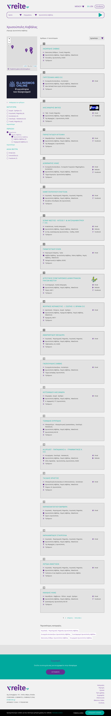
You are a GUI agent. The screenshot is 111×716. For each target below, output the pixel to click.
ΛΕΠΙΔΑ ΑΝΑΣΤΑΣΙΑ (51, 564)
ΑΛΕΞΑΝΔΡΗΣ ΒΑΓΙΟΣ (52, 107)
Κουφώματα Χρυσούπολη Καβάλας (81, 638)
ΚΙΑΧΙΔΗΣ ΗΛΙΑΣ (49, 592)
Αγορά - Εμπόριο (65, 310)
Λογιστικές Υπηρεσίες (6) (16, 85)
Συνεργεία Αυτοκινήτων (52, 81)
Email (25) (12, 125)
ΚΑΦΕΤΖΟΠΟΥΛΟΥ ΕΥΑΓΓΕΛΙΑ (55, 192)
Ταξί (46, 113)
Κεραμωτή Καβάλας (66, 313)
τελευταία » (78, 618)
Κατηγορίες (100, 685)
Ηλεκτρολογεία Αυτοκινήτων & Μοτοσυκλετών (60, 482)
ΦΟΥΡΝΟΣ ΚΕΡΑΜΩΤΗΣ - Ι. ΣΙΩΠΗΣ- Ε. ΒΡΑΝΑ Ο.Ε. (64, 306)
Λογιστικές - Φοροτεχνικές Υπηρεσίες (56, 195)
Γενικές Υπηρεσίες (64, 52)
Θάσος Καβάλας (77, 255)
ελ (88, 6)
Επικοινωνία (100, 698)
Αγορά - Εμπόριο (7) (15, 82)
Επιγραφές (48, 396)
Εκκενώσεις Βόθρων (51, 52)
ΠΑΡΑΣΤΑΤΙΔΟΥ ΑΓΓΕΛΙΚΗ (54, 134)
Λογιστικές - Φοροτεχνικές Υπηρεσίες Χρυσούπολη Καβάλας (59, 631)
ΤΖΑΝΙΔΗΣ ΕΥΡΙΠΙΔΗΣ (52, 421)
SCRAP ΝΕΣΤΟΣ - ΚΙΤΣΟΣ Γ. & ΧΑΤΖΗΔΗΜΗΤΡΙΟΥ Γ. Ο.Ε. (63, 221)
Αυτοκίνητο (64, 81)
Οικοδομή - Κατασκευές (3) (17, 91)
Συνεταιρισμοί (49, 285)
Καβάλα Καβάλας (50, 255)
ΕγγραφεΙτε (55, 672)
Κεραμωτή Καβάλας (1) (21, 114)
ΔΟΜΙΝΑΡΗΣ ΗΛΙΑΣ (51, 163)
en (92, 6)
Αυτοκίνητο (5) (13, 88)
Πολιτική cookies (57, 713)
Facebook (98, 116)
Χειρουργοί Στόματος (51, 253)
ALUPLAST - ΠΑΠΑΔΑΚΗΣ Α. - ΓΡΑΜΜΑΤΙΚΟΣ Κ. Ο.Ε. (62, 450)
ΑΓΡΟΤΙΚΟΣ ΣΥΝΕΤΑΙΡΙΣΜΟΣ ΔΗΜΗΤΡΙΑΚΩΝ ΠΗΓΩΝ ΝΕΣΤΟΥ (62, 279)
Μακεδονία (74, 55)
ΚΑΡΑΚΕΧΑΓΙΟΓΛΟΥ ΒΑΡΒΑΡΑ (55, 506)
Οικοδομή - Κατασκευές (61, 455)
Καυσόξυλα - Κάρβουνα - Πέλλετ (55, 596)
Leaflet (25, 66)
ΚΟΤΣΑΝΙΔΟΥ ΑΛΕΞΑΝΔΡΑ (54, 392)
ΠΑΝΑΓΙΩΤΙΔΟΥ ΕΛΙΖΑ (52, 249)
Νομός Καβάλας (65, 55)
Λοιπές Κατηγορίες (60, 226)
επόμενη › (70, 618)
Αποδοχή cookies (94, 713)
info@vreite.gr (11, 700)
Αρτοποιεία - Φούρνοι (52, 310)
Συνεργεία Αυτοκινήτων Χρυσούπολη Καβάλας (55, 634)
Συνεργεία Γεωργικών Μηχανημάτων (72, 167)
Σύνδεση (99, 6)
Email (96, 81)
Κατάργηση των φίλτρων (16, 74)
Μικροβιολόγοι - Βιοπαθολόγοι (55, 138)
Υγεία (68, 138)
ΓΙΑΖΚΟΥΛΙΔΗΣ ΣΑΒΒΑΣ (52, 363)
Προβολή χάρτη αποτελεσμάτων (20, 69)
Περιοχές (101, 688)
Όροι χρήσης (100, 693)
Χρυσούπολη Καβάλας (52, 55)
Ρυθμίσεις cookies (78, 713)
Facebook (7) (13, 130)
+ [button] (9, 39)
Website (97, 169)
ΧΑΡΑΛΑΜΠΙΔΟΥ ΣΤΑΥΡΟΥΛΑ (55, 535)
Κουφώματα (49, 455)
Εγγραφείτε (100, 695)
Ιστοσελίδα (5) (13, 127)
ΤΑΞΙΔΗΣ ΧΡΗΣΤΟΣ (51, 478)
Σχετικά (102, 690)
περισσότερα (11, 96)
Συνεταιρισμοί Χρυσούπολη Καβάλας (83, 634)
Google (35, 66)
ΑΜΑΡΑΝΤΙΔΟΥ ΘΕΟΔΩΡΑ (53, 335)
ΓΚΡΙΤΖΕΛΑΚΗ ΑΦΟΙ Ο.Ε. (53, 77)
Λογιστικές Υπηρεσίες (75, 195)
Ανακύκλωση (49, 226)
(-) (8, 104)
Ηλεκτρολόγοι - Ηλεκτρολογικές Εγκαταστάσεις (60, 424)
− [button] (9, 41)
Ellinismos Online (99, 700)
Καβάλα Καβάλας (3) (20, 111)
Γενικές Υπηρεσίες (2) (15, 93)
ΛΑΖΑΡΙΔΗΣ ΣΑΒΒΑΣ (51, 48)
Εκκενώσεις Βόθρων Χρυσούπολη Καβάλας (54, 638)
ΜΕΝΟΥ (78, 6)
